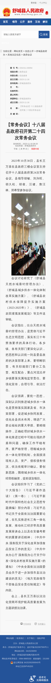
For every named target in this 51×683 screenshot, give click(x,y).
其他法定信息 (14, 55)
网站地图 (10, 638)
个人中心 (43, 3)
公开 (22, 21)
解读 (45, 21)
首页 (5, 21)
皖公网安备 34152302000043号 (25, 662)
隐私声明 (41, 638)
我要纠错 (35, 149)
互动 (37, 21)
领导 (14, 21)
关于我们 (31, 638)
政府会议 (27, 55)
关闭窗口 (41, 624)
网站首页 (18, 51)
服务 (29, 21)
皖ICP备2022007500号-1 (38, 647)
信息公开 (29, 51)
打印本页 (27, 624)
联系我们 (20, 638)
